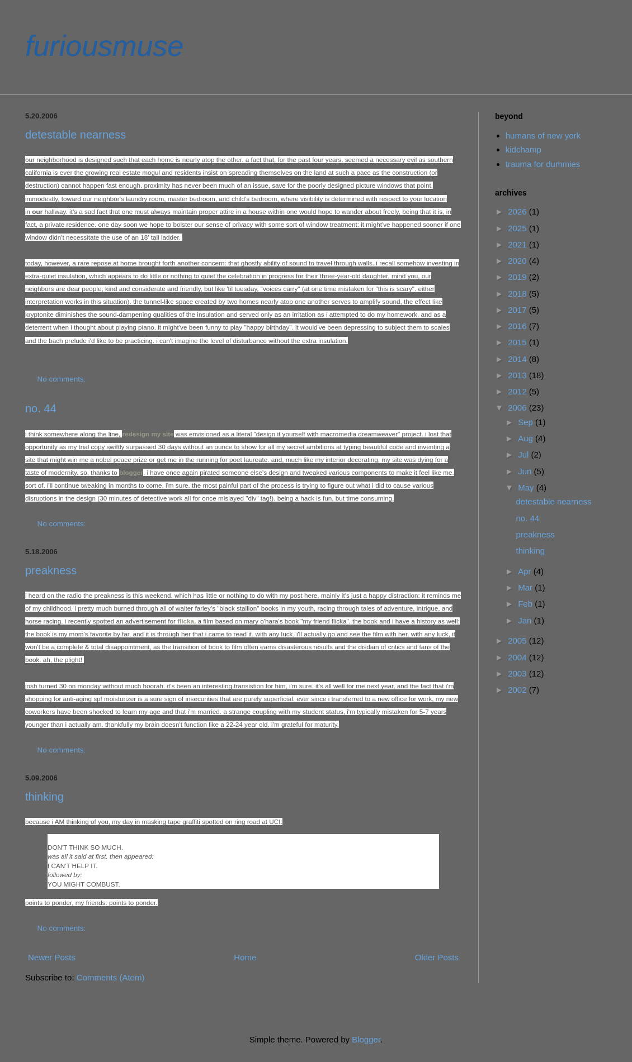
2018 (518, 293)
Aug (526, 438)
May (527, 487)
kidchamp (523, 149)
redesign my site (147, 433)
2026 (518, 211)
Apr (526, 571)
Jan (526, 620)
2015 (518, 342)
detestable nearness (75, 134)
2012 (518, 391)
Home (245, 957)
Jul (524, 454)
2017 (518, 310)
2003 (518, 673)
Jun (526, 471)
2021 (518, 244)
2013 (518, 375)
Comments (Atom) (111, 977)
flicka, (186, 621)
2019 (518, 277)
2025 (518, 228)
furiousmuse (104, 46)
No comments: (62, 379)
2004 (518, 657)
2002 (518, 689)
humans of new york (543, 135)
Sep (526, 422)
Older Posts (437, 957)
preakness (51, 570)
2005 (518, 640)
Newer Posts (52, 957)
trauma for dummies (543, 164)
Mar (526, 587)
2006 (518, 407)
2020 (518, 260)
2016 (518, 326)
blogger (131, 472)
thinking (44, 796)
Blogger (366, 1039)
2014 (518, 359)
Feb (526, 603)
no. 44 (40, 408)
